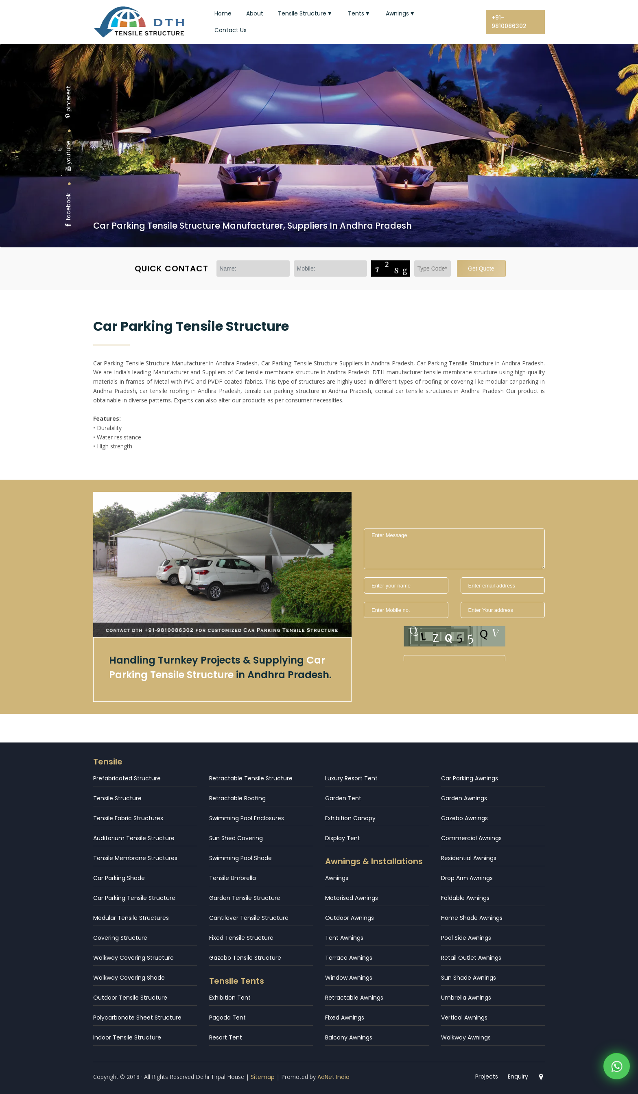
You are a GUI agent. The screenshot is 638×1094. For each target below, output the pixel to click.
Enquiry (518, 1076)
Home (223, 13)
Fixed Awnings (344, 1017)
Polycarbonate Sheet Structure (137, 1017)
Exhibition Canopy (350, 818)
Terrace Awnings (348, 958)
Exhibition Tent (230, 998)
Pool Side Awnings (466, 938)
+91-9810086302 (509, 21)
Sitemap (263, 1077)
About (254, 13)
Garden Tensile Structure (244, 898)
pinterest (68, 102)
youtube (68, 156)
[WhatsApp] (616, 1068)
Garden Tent (343, 798)
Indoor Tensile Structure (127, 1037)
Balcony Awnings (348, 1037)
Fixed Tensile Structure (241, 938)
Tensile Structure (305, 13)
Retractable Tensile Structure (251, 778)
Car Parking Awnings (469, 778)
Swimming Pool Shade (240, 858)
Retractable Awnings (354, 998)
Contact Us (230, 30)
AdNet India (333, 1077)
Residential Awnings (468, 858)
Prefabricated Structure (127, 778)
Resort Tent (225, 1037)
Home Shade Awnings (472, 918)
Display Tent (342, 838)
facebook (68, 210)
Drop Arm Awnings (467, 878)
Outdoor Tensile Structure (130, 998)
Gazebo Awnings (464, 818)
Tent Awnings (344, 938)
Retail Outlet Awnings (471, 958)
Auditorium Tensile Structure (134, 838)
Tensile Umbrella (232, 878)
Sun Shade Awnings (468, 978)
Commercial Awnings (471, 838)
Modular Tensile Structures (131, 918)
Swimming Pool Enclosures (246, 818)
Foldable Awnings (465, 898)
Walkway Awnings (466, 1037)
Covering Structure (120, 938)
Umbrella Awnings (466, 998)
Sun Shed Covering (236, 838)
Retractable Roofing (237, 798)
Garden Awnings (464, 798)
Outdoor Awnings (349, 918)
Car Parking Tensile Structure (134, 898)
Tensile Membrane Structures (135, 858)
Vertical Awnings (464, 1017)
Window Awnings (348, 978)
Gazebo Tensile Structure (245, 958)
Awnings (401, 13)
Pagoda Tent (227, 1017)
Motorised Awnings (351, 898)
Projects (486, 1076)
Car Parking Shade (119, 878)
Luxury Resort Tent (351, 778)
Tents (359, 13)
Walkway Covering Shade (129, 978)
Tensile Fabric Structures (128, 818)
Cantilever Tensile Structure (248, 918)
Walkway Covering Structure (133, 958)
